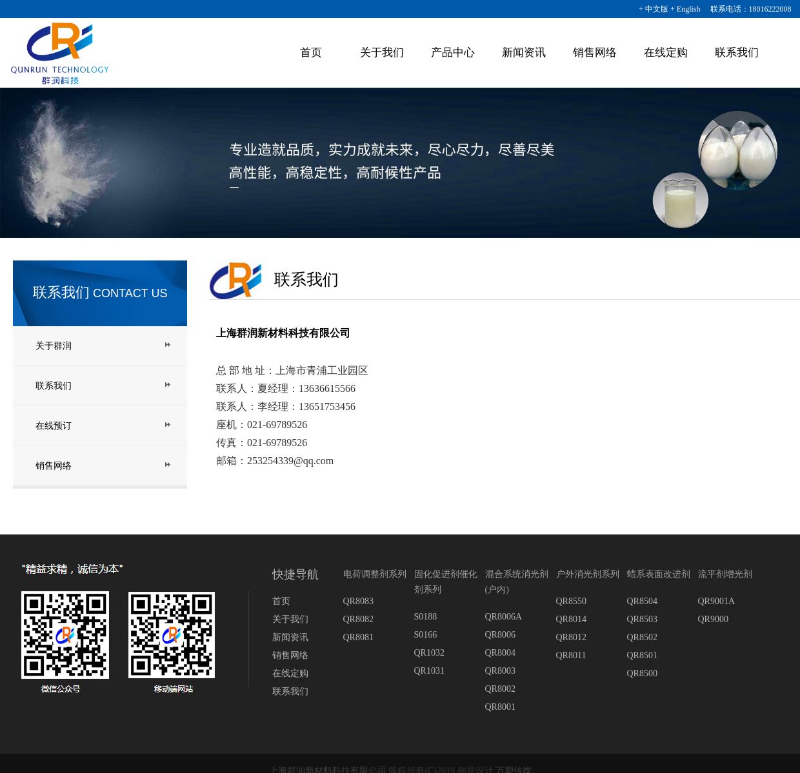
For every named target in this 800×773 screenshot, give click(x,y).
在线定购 (666, 52)
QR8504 (642, 601)
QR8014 (571, 619)
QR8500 (642, 673)
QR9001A (716, 601)
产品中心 (453, 52)
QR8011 (571, 655)
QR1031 (429, 671)
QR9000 (713, 619)
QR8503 (642, 619)
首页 (311, 52)
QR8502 (642, 637)
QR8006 (500, 635)
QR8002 (500, 689)
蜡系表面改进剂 (658, 574)
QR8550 (571, 601)
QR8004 (500, 653)
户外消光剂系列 (587, 574)
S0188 (425, 616)
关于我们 (382, 52)
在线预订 (53, 426)
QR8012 (571, 637)
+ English (685, 9)
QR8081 (358, 637)
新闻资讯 (524, 52)
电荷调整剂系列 (374, 574)
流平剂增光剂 (725, 574)
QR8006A (504, 616)
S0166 (425, 635)
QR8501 (642, 655)
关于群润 (53, 346)
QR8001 (500, 707)
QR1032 (429, 653)
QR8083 (358, 601)
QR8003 (500, 671)
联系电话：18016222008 (747, 9)
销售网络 (595, 52)
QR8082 (358, 619)
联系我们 (737, 52)
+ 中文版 (653, 9)
